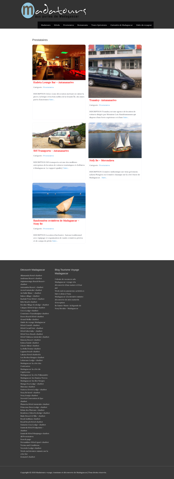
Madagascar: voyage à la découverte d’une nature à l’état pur (68, 285)
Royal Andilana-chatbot (30, 419)
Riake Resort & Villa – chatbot (32, 416)
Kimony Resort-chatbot (30, 340)
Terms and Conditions (29, 445)
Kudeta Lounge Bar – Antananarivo (53, 82)
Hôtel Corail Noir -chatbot (32, 328)
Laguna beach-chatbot (30, 351)
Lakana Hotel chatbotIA (30, 354)
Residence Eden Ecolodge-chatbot (35, 413)
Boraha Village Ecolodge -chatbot (34, 305)
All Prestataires (27, 436)
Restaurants (82, 25)
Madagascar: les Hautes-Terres (33, 378)
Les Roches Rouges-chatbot (32, 357)
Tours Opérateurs (99, 25)
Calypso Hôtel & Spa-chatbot (32, 308)
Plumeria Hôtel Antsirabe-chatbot (35, 404)
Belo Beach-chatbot (29, 302)
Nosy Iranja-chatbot (29, 395)
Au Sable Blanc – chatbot (30, 293)
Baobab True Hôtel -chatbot (32, 299)
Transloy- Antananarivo (102, 100)
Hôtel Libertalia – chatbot (31, 331)
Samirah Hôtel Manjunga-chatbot (35, 433)
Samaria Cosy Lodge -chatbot (33, 425)
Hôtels (57, 25)
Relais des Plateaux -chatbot (32, 410)
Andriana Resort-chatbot (31, 278)
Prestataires (68, 25)
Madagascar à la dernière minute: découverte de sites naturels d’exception (69, 300)
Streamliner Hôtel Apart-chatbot (34, 442)
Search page (25, 439)
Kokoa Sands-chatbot (29, 343)
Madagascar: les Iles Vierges (32, 381)
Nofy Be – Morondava (101, 160)
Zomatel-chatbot (28, 457)
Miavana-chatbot (28, 387)
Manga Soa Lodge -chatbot (32, 384)
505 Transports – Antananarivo (51, 150)
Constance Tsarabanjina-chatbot (34, 313)
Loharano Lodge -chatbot (31, 360)
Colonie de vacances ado (65, 279)
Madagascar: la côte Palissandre (34, 375)
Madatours (45, 25)
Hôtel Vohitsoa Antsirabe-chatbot (35, 337)
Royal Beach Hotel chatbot (31, 422)
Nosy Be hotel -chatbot (30, 392)
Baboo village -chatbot (30, 296)
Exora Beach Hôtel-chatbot (32, 316)
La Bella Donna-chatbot (30, 349)
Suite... (52, 99)
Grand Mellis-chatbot (29, 319)
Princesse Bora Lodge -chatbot (33, 407)
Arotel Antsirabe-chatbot (31, 290)
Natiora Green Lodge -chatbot (33, 389)
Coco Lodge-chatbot (29, 311)
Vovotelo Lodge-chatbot (31, 448)
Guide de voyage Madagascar (32, 322)
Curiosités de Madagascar (121, 25)
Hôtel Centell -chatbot (30, 325)
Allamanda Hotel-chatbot (31, 275)
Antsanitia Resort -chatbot (31, 287)
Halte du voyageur (144, 25)
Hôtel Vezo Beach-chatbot (31, 334)
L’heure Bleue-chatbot (30, 346)
